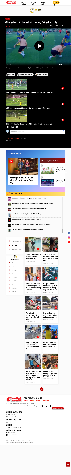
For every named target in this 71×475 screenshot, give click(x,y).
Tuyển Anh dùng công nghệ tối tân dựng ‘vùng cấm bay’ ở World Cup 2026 (33, 203)
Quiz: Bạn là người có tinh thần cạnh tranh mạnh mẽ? (27, 219)
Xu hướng (23, 3)
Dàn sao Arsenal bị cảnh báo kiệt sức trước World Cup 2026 (29, 208)
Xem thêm (8, 140)
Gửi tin (56, 2)
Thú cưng (14, 284)
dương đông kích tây (26, 74)
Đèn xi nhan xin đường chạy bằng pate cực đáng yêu (50, 315)
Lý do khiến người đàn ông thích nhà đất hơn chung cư (27, 214)
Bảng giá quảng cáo (57, 408)
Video (8, 18)
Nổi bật (33, 3)
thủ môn (11, 74)
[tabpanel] (23, 171)
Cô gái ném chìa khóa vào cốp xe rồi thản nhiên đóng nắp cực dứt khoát (50, 287)
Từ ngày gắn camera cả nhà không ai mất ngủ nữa (32, 316)
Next (66, 173)
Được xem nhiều (16, 249)
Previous (6, 173)
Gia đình (14, 281)
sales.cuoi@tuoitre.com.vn (13, 416)
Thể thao (14, 288)
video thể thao (42, 74)
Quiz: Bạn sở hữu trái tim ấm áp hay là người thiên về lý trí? (29, 198)
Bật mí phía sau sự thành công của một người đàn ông (21, 180)
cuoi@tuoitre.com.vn (12, 422)
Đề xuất (43, 3)
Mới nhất (14, 245)
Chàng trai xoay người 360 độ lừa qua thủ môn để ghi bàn (28, 108)
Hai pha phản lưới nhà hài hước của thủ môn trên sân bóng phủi (30, 92)
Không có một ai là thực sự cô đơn (62, 181)
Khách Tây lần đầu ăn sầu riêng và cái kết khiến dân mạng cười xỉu (33, 287)
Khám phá (14, 277)
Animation (14, 291)
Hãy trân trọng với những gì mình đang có (63, 170)
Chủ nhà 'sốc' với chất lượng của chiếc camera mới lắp (32, 345)
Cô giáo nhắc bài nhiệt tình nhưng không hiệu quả (49, 344)
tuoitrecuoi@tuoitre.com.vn (13, 427)
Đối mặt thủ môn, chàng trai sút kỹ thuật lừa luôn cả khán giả (29, 124)
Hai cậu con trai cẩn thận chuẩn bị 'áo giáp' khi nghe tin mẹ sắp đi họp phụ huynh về (33, 375)
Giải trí (13, 266)
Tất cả (13, 263)
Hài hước (14, 270)
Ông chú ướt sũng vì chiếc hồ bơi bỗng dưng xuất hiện (27, 229)
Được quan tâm (16, 241)
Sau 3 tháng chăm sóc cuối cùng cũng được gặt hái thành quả (50, 257)
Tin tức (13, 273)
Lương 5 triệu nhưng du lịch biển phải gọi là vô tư (50, 373)
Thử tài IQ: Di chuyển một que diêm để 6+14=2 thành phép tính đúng (31, 224)
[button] (51, 3)
